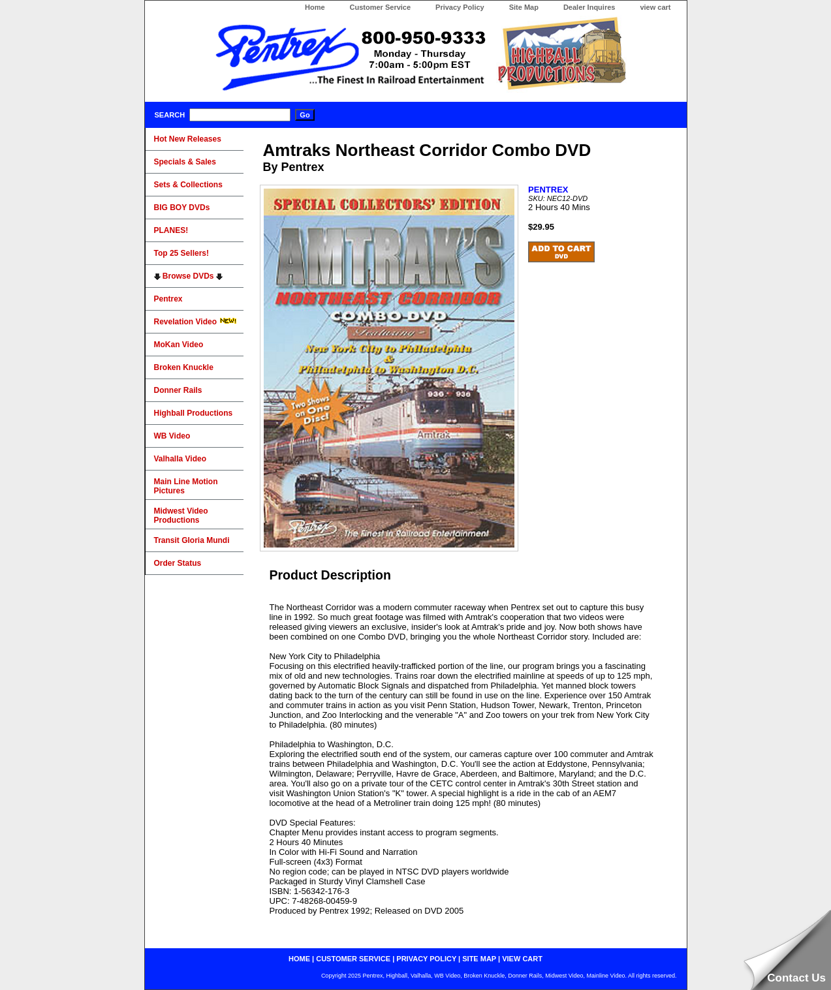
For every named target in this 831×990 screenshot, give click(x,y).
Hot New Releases (187, 139)
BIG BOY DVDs (182, 207)
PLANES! (171, 230)
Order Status (178, 563)
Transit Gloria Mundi (192, 540)
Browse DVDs (188, 276)
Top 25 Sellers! (181, 253)
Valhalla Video (180, 458)
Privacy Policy (459, 7)
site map (479, 959)
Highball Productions (193, 413)
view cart (655, 7)
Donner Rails (178, 390)
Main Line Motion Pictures (186, 486)
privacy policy (426, 959)
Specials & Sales (185, 161)
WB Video (172, 436)
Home (315, 7)
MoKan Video (179, 344)
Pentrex (168, 298)
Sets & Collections (188, 184)
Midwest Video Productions (181, 515)
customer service (353, 959)
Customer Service (380, 7)
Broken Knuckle (183, 367)
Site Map (524, 7)
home (299, 959)
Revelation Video (196, 321)
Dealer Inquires (589, 7)
